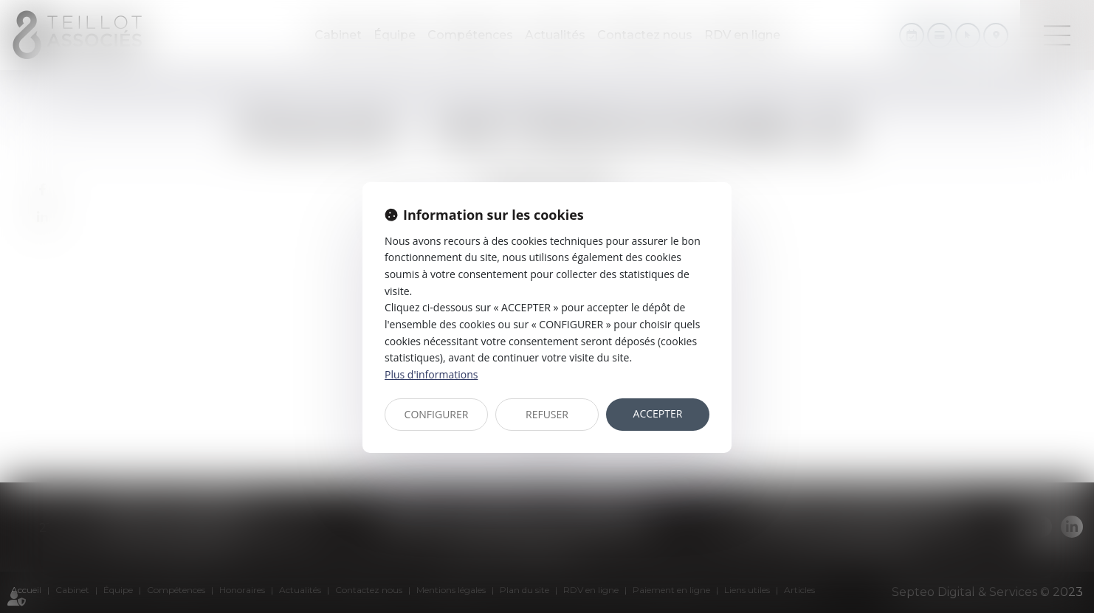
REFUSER (547, 414)
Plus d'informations (431, 374)
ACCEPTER (658, 413)
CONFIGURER (437, 414)
